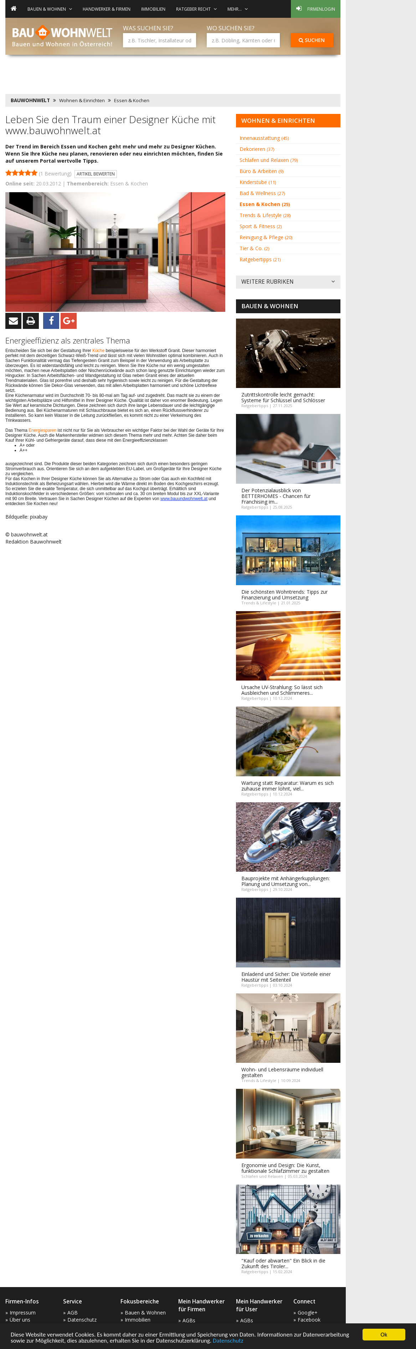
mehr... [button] (237, 9)
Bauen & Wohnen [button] (49, 9)
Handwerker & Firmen (106, 9)
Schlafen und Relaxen (269, 160)
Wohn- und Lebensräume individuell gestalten (282, 1072)
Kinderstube (258, 182)
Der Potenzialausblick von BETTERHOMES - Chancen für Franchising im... (275, 496)
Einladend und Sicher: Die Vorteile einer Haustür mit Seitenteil (286, 977)
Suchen (312, 40)
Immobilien (153, 9)
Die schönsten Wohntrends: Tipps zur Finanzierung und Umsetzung (284, 594)
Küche (99, 350)
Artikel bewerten (96, 174)
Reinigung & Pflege (266, 237)
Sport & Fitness (261, 226)
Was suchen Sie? (148, 28)
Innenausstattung (264, 138)
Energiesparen (43, 430)
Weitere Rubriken (288, 282)
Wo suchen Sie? (231, 28)
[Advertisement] (135, 77)
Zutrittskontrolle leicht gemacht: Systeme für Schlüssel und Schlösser (283, 397)
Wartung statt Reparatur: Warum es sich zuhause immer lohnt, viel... (287, 786)
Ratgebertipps (260, 259)
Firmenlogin (315, 8)
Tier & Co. (254, 248)
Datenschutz (228, 1341)
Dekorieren (257, 149)
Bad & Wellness (262, 193)
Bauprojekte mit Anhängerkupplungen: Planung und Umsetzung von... (285, 881)
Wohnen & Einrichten (82, 100)
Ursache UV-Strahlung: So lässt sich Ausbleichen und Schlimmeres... (282, 690)
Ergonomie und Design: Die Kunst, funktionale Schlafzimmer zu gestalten (285, 1168)
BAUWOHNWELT (30, 100)
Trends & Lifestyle (265, 215)
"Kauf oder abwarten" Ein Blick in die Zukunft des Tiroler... (283, 1263)
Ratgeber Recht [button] (196, 9)
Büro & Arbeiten (261, 171)
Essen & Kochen (131, 100)
